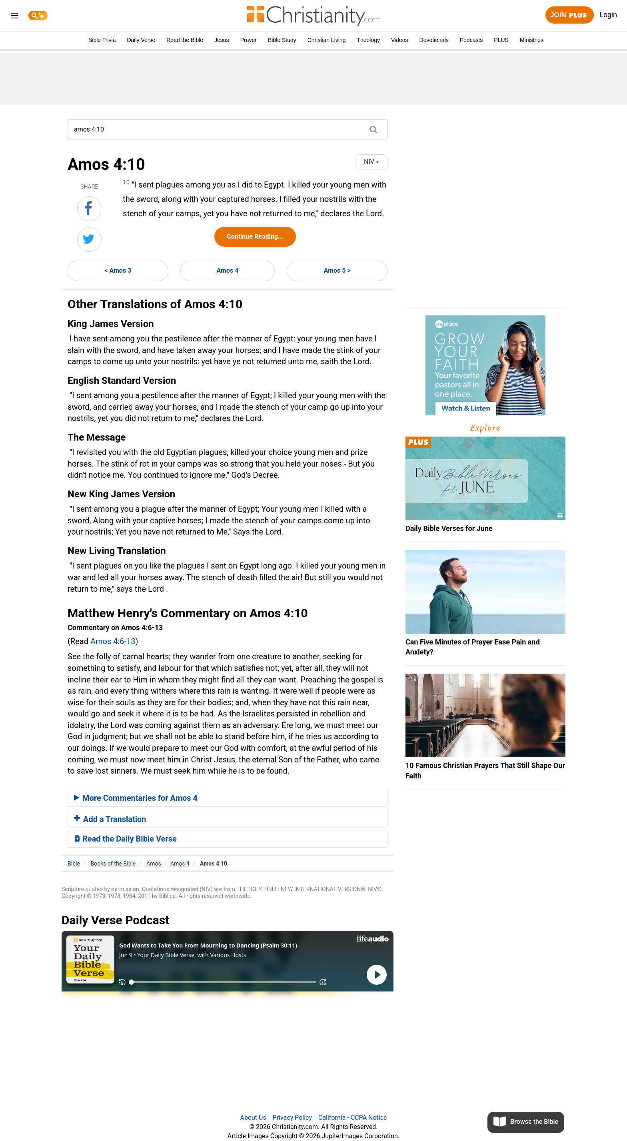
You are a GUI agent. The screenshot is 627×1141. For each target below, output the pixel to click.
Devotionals (434, 40)
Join (569, 15)
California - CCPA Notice (352, 1117)
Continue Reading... (255, 236)
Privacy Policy (292, 1117)
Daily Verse (141, 40)
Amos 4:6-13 (113, 641)
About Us (253, 1117)
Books (113, 863)
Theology (368, 40)
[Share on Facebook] (89, 208)
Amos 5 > (337, 270)
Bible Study (282, 40)
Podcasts (471, 40)
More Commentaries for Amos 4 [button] (136, 798)
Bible (74, 863)
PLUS (501, 40)
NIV (371, 162)
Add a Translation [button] (110, 819)
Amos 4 (228, 270)
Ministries (531, 40)
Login (608, 15)
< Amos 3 (117, 270)
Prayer (248, 40)
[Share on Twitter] (89, 239)
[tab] (227, 798)
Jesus (221, 40)
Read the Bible (184, 40)
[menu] (15, 17)
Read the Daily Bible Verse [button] (125, 839)
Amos (153, 863)
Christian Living (327, 40)
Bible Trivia (102, 40)
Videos (399, 40)
